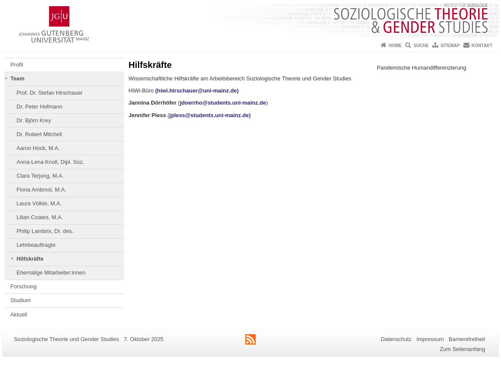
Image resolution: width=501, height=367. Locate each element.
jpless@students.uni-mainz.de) (210, 115)
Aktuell (18, 314)
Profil (16, 64)
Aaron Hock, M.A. (38, 148)
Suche (421, 45)
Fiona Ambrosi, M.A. (41, 189)
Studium (20, 300)
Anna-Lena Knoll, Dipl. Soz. (50, 162)
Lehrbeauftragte (35, 245)
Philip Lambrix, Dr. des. (44, 231)
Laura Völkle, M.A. (39, 203)
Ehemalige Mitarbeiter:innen (50, 272)
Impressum (430, 339)
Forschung (23, 286)
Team (17, 78)
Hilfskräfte (30, 258)
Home (395, 45)
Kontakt (482, 45)
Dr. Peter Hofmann (39, 106)
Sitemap (450, 45)
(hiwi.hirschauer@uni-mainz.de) (197, 90)
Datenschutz (396, 339)
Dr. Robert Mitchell (39, 134)
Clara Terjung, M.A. (40, 175)
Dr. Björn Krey (33, 120)
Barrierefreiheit (467, 339)
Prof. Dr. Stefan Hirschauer (49, 92)
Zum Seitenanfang (462, 349)
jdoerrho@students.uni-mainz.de (223, 102)
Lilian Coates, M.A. (39, 217)
